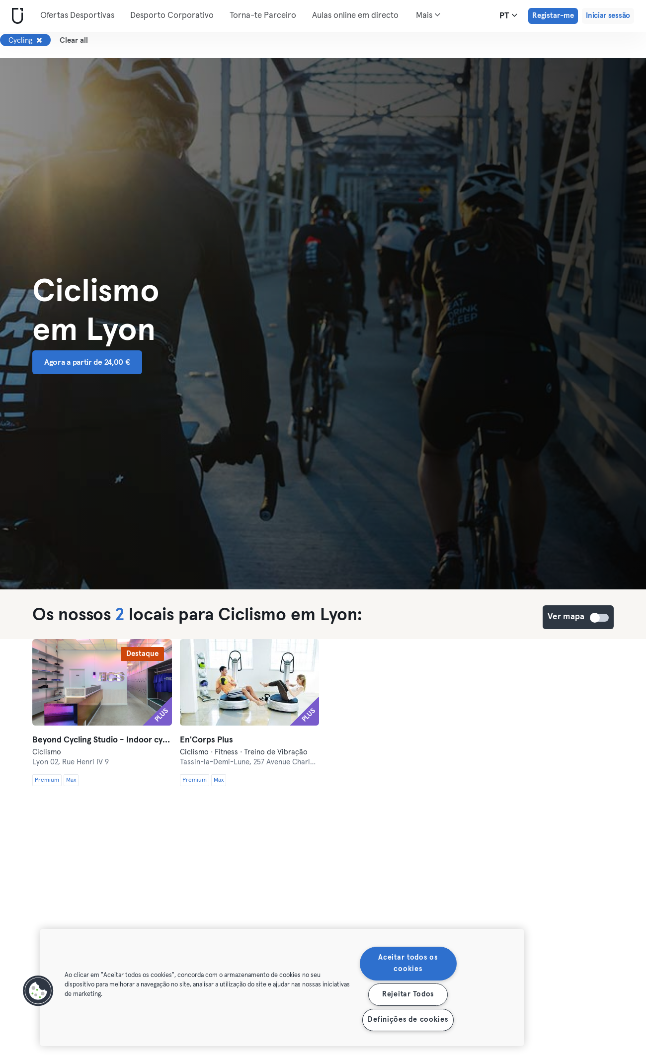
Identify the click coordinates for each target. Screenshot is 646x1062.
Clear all (74, 40)
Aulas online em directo (355, 15)
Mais (428, 15)
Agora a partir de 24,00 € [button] (87, 362)
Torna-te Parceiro (263, 15)
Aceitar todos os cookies (408, 963)
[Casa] (15, 16)
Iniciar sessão (608, 15)
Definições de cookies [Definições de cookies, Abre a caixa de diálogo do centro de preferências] (408, 1019)
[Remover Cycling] (39, 40)
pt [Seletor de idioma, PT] (508, 15)
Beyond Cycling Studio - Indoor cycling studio (102, 740)
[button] (38, 991)
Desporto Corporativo (172, 15)
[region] (282, 987)
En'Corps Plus (206, 740)
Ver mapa (600, 618)
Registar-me (553, 15)
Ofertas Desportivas (77, 15)
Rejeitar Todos (408, 994)
